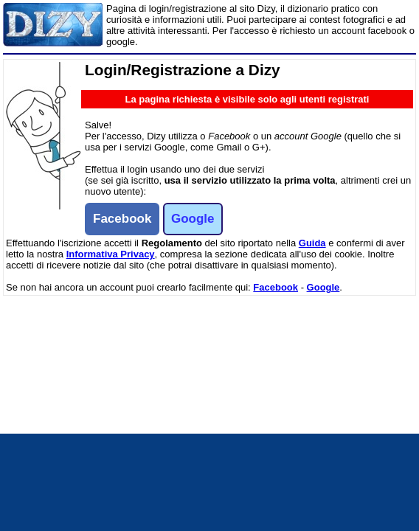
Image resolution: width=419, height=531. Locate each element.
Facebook (275, 287)
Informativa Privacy (110, 254)
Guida (312, 243)
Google (323, 287)
